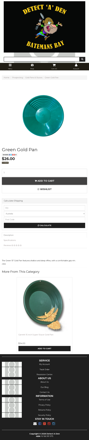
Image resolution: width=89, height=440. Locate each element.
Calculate (44, 225)
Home (6, 77)
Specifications (10, 240)
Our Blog (44, 387)
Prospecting (17, 77)
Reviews (13, 245)
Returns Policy (44, 410)
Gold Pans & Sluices (33, 77)
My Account (44, 364)
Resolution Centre (44, 374)
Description (9, 235)
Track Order (45, 369)
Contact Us (44, 392)
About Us (44, 382)
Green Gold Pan (52, 77)
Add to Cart (44, 181)
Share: (10, 155)
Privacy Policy (44, 405)
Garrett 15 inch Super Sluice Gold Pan (35, 334)
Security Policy (44, 415)
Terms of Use (44, 400)
